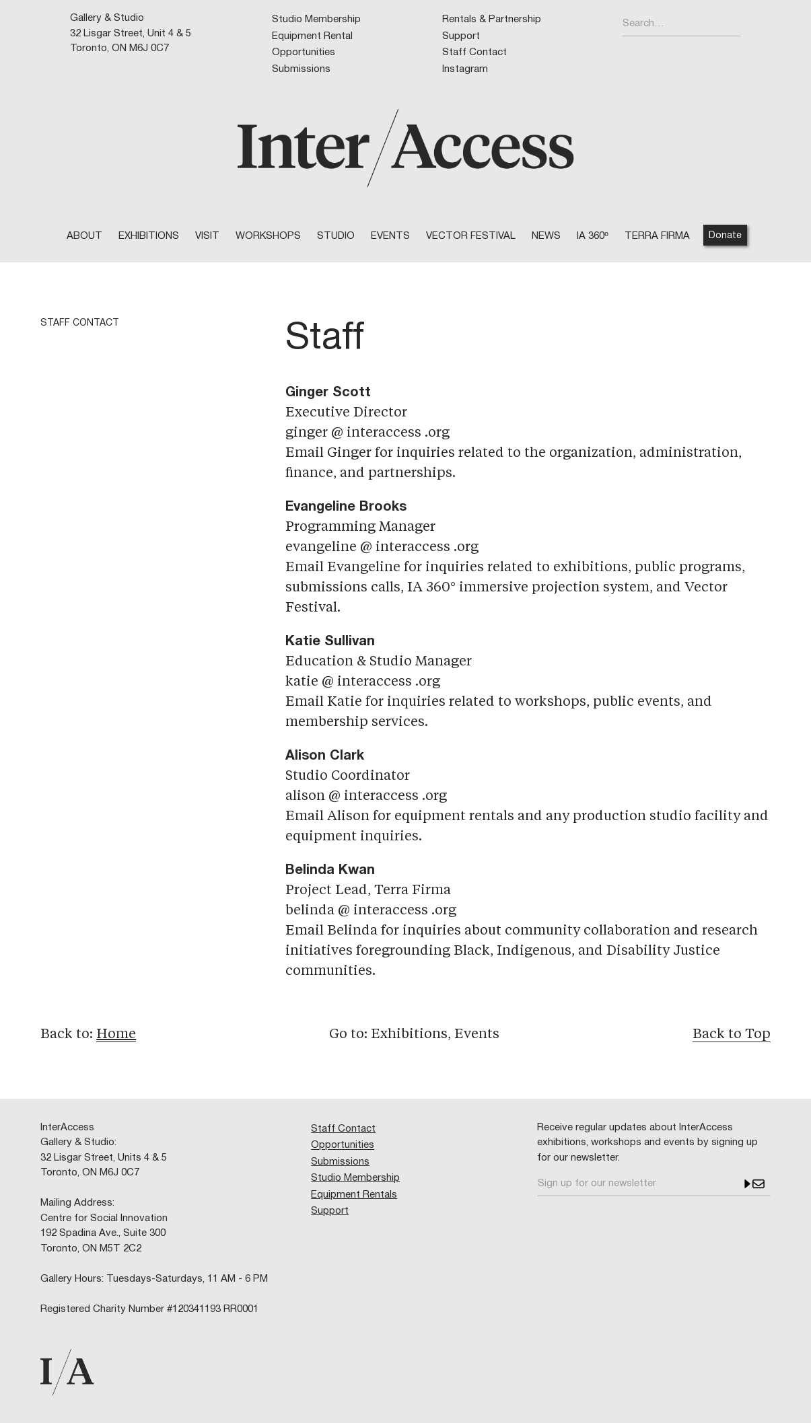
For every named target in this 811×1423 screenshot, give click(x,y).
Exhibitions (148, 236)
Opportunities (303, 52)
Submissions (301, 69)
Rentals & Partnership (491, 19)
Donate (725, 235)
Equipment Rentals (354, 1195)
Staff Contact (474, 52)
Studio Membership (316, 19)
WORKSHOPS (268, 236)
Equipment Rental (312, 36)
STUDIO (336, 236)
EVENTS (390, 236)
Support (461, 36)
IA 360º (592, 236)
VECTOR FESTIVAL (471, 236)
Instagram (465, 69)
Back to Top (732, 1035)
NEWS (546, 236)
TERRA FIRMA (657, 236)
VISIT (207, 236)
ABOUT (84, 236)
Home (116, 1035)
